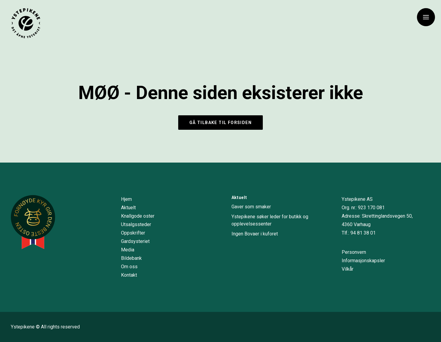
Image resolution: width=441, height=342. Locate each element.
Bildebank (131, 258)
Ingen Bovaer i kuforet (254, 234)
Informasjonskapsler (363, 260)
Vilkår (347, 269)
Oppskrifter (133, 233)
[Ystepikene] (26, 23)
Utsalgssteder (136, 224)
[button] (426, 17)
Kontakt (129, 275)
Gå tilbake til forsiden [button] (220, 122)
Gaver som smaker (251, 207)
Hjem (126, 199)
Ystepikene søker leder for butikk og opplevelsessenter (269, 220)
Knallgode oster (137, 216)
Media (127, 250)
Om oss (129, 266)
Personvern (354, 252)
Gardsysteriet (135, 241)
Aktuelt (128, 207)
